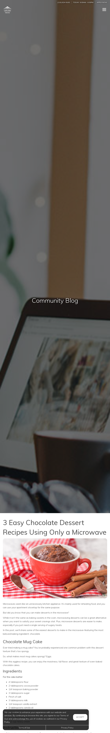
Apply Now (102, 2)
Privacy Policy (67, 728)
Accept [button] (80, 717)
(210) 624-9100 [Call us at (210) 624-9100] (63, 2)
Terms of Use (24, 728)
